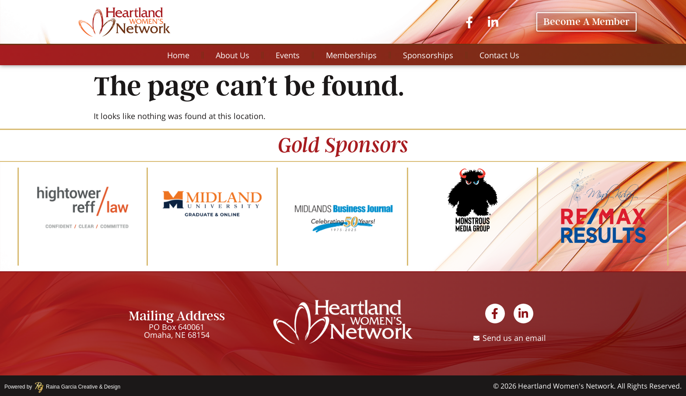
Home (178, 55)
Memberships (351, 55)
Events (288, 55)
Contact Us (499, 55)
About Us (232, 55)
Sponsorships (428, 55)
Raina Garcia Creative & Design (80, 387)
